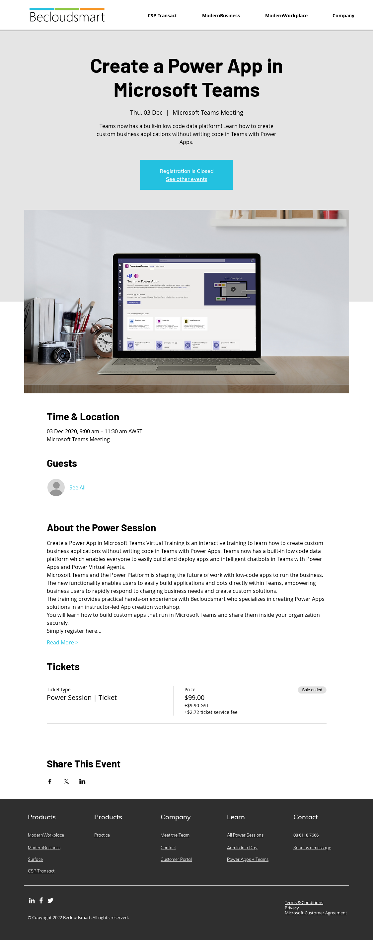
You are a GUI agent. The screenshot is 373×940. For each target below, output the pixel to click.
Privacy (292, 908)
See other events (186, 179)
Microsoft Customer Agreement (316, 913)
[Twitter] (50, 900)
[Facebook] (41, 900)
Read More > (62, 642)
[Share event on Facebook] (50, 781)
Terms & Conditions (304, 902)
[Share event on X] (66, 781)
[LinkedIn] (32, 900)
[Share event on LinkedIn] (82, 781)
